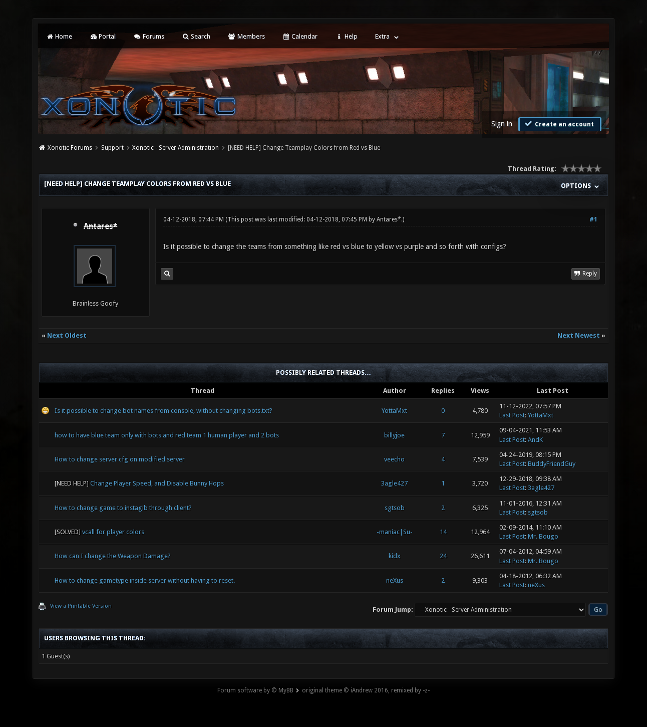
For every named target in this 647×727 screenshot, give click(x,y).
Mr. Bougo (543, 536)
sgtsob (395, 508)
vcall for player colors (113, 532)
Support (112, 147)
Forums (148, 36)
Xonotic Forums (70, 147)
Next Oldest (67, 335)
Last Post (512, 415)
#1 (593, 219)
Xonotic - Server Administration (175, 147)
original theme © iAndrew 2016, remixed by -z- (366, 690)
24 (443, 556)
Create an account (558, 124)
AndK (535, 439)
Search (196, 36)
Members (246, 36)
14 (443, 532)
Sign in (501, 124)
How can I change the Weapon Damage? (113, 556)
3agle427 (394, 483)
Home (59, 36)
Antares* (389, 219)
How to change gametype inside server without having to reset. (145, 580)
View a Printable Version (81, 606)
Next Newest (578, 335)
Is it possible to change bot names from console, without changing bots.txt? (163, 410)
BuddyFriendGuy (551, 463)
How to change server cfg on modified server (120, 459)
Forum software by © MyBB (255, 690)
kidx (395, 556)
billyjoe (394, 435)
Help (346, 36)
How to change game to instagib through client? (123, 508)
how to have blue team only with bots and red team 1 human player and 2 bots (167, 435)
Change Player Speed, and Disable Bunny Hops (157, 483)
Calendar (299, 36)
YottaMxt (394, 410)
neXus (394, 580)
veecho (394, 459)
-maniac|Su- (395, 532)
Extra (382, 36)
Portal (103, 36)
